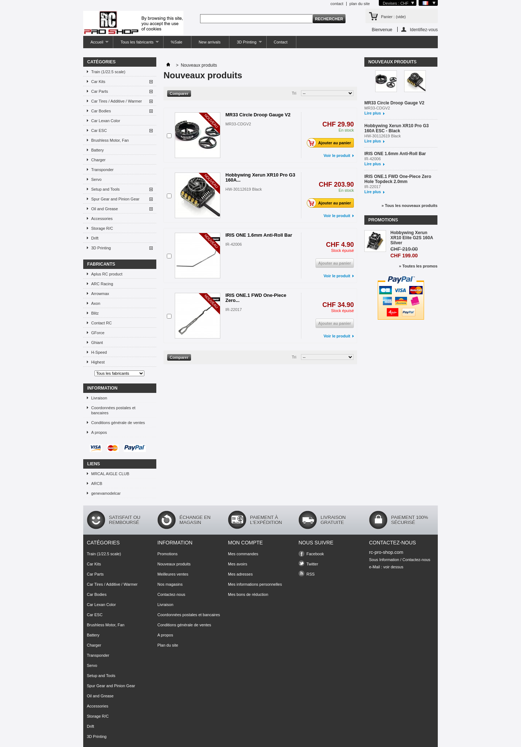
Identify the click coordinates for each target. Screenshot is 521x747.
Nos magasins (170, 584)
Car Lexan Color (105, 121)
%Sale (176, 42)
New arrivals (210, 42)
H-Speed (99, 352)
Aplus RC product (106, 274)
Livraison (99, 398)
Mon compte (245, 542)
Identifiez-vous (424, 29)
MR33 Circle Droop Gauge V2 (258, 114)
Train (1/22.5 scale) (108, 72)
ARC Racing (102, 284)
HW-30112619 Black (243, 189)
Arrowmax (100, 293)
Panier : (393, 16)
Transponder (102, 169)
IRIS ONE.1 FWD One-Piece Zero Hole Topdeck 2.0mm (397, 179)
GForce (98, 333)
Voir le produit (336, 155)
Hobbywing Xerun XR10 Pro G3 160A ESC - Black (396, 128)
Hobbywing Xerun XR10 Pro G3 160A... (260, 177)
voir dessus (393, 567)
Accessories (102, 218)
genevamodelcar (105, 493)
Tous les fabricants (136, 44)
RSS (310, 574)
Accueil (96, 44)
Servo (96, 179)
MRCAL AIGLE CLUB (110, 474)
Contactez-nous (171, 594)
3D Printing (245, 44)
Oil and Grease (104, 209)
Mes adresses (240, 574)
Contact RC (101, 323)
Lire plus (372, 113)
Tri (294, 93)
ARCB (96, 483)
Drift (94, 238)
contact (336, 3)
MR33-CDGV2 (238, 124)
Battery (97, 150)
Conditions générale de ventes (118, 422)
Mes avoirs (237, 564)
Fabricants (101, 264)
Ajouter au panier (331, 143)
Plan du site (167, 645)
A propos (99, 432)
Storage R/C (102, 228)
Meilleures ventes (173, 574)
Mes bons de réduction (248, 594)
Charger (98, 160)
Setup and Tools (105, 189)
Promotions (383, 220)
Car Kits (98, 81)
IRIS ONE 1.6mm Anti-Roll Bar (258, 235)
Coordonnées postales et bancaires (113, 410)
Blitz (95, 313)
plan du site (360, 3)
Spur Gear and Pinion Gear (115, 199)
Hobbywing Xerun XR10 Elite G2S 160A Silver (411, 237)
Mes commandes (243, 554)
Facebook (315, 554)
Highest (98, 362)
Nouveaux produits (392, 62)
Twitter (312, 564)
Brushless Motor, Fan (110, 140)
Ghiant (97, 342)
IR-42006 (233, 244)
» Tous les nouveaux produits (409, 205)
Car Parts (99, 91)
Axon (95, 303)
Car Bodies (101, 111)
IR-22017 (233, 309)
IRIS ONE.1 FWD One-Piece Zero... (255, 297)
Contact (281, 42)
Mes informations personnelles (255, 584)
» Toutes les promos (418, 266)
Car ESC (99, 130)
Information (102, 388)
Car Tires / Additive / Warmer (116, 101)
